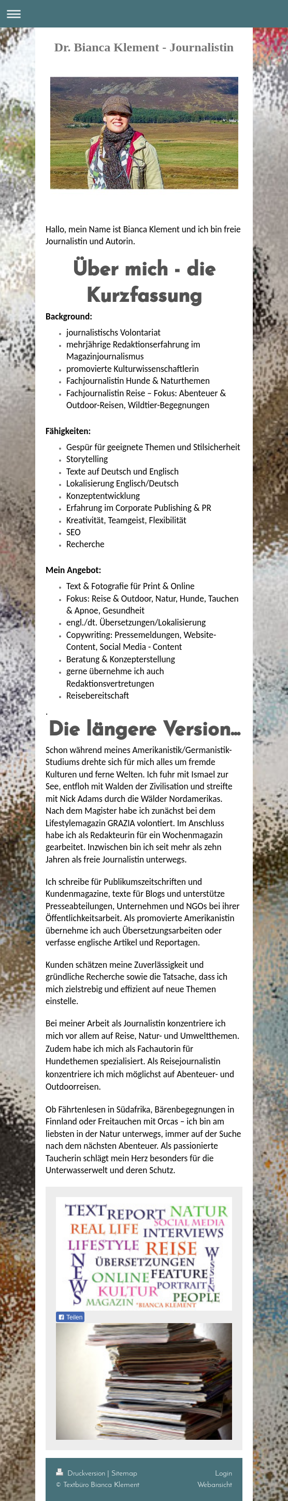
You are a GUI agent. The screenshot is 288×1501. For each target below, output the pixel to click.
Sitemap (124, 1473)
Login (223, 1473)
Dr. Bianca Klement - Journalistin (144, 47)
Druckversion (81, 1473)
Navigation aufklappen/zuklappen (144, 14)
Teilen (70, 1317)
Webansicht (214, 1485)
